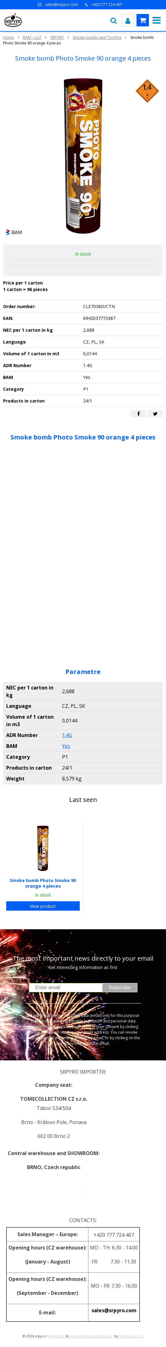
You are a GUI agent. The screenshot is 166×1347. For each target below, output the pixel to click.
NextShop (57, 1336)
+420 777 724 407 (106, 4)
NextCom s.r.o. (131, 1336)
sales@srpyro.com (61, 4)
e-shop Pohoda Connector (91, 1336)
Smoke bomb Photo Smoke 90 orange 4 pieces (43, 883)
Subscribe (120, 987)
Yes (66, 746)
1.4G (67, 735)
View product (43, 906)
